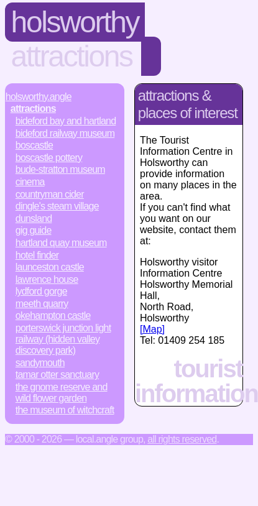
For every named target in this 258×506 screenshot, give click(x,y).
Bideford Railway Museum (65, 133)
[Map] (152, 329)
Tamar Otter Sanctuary (57, 374)
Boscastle (34, 145)
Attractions (71, 56)
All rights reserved (181, 439)
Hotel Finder (37, 255)
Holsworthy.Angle (38, 96)
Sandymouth (40, 362)
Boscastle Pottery (49, 157)
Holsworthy (75, 22)
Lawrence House (47, 279)
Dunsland (34, 218)
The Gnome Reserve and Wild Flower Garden (62, 392)
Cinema (30, 182)
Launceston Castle (50, 267)
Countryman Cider (50, 194)
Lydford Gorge (41, 291)
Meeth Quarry (42, 303)
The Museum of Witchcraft (65, 410)
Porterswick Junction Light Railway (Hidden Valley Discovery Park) (63, 339)
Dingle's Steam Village (57, 206)
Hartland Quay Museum (61, 242)
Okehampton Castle (53, 315)
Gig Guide (34, 230)
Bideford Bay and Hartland (66, 121)
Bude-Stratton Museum (60, 169)
